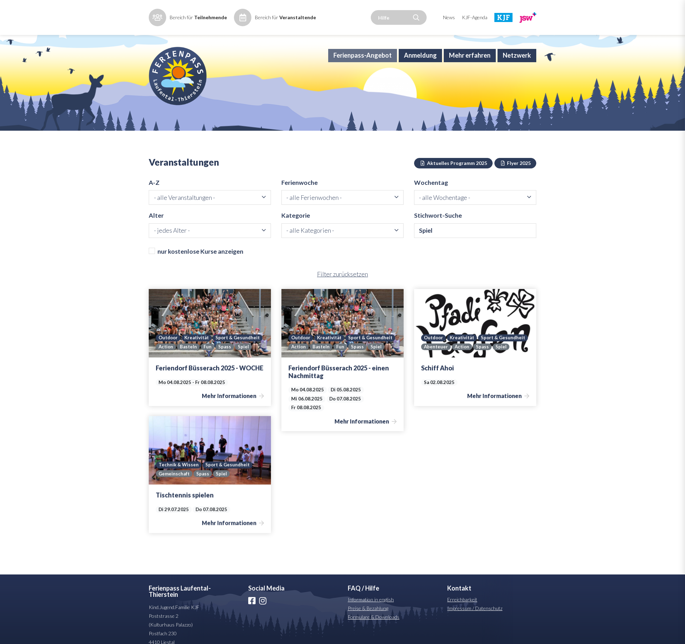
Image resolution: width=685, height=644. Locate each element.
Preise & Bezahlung (368, 619)
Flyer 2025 (515, 172)
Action (219, 348)
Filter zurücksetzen (342, 284)
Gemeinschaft (238, 481)
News (449, 17)
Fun (163, 357)
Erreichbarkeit (462, 610)
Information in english (371, 610)
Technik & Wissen (243, 472)
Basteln (242, 348)
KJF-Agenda (474, 17)
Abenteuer (488, 348)
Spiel (198, 357)
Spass (179, 357)
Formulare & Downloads (373, 627)
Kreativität (198, 339)
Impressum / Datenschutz (474, 619)
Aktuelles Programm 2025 (453, 172)
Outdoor (169, 339)
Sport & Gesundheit (181, 348)
